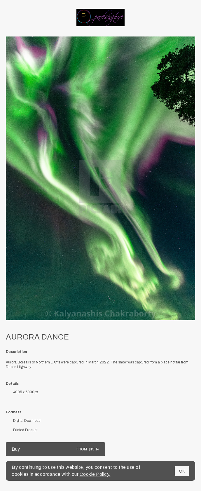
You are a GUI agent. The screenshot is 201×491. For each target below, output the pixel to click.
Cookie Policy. (95, 474)
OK (182, 471)
